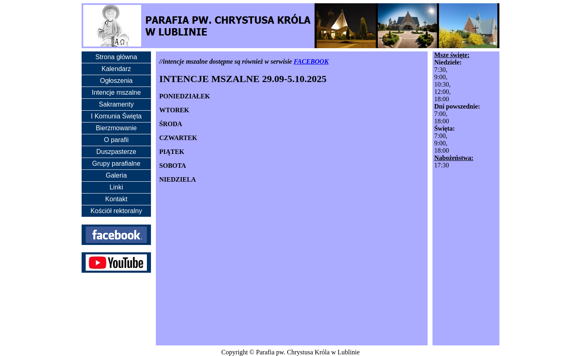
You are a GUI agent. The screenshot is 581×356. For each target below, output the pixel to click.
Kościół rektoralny (116, 210)
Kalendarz (116, 68)
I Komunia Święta (116, 116)
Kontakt (116, 199)
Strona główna (116, 56)
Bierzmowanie (116, 128)
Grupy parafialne (116, 163)
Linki (116, 187)
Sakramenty (116, 104)
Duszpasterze (116, 151)
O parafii (116, 139)
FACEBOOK (311, 61)
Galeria (116, 175)
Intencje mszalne (116, 92)
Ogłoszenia (116, 80)
